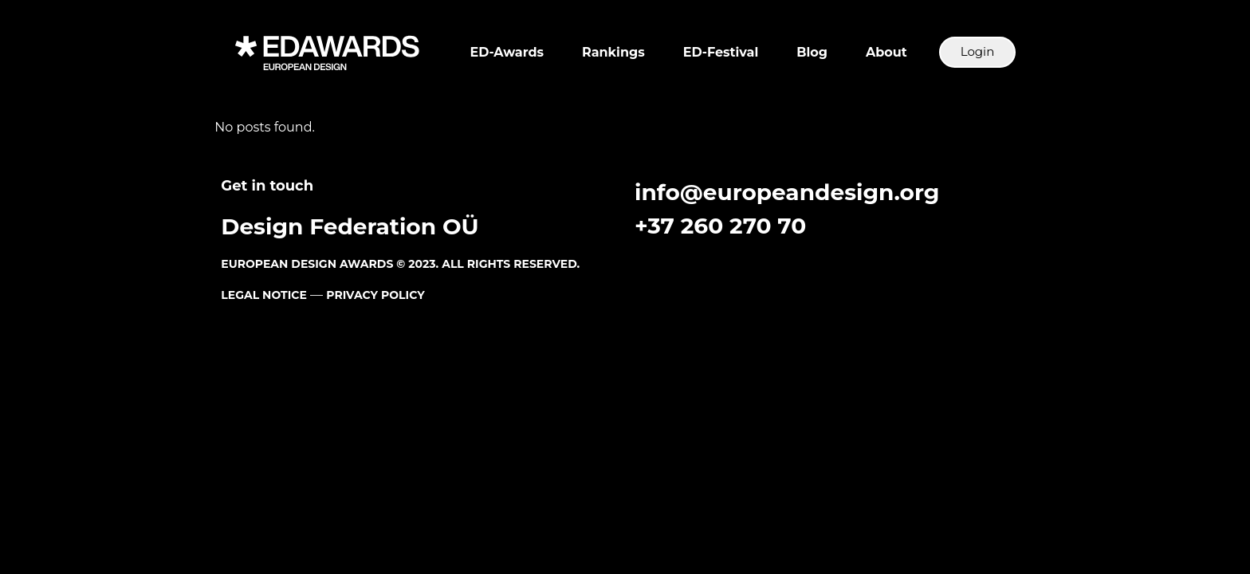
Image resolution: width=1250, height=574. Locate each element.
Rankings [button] (613, 52)
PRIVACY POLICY (375, 295)
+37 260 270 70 (720, 225)
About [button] (886, 52)
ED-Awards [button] (507, 52)
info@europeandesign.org (787, 192)
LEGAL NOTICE (264, 295)
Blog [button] (811, 52)
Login (978, 51)
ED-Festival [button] (720, 52)
